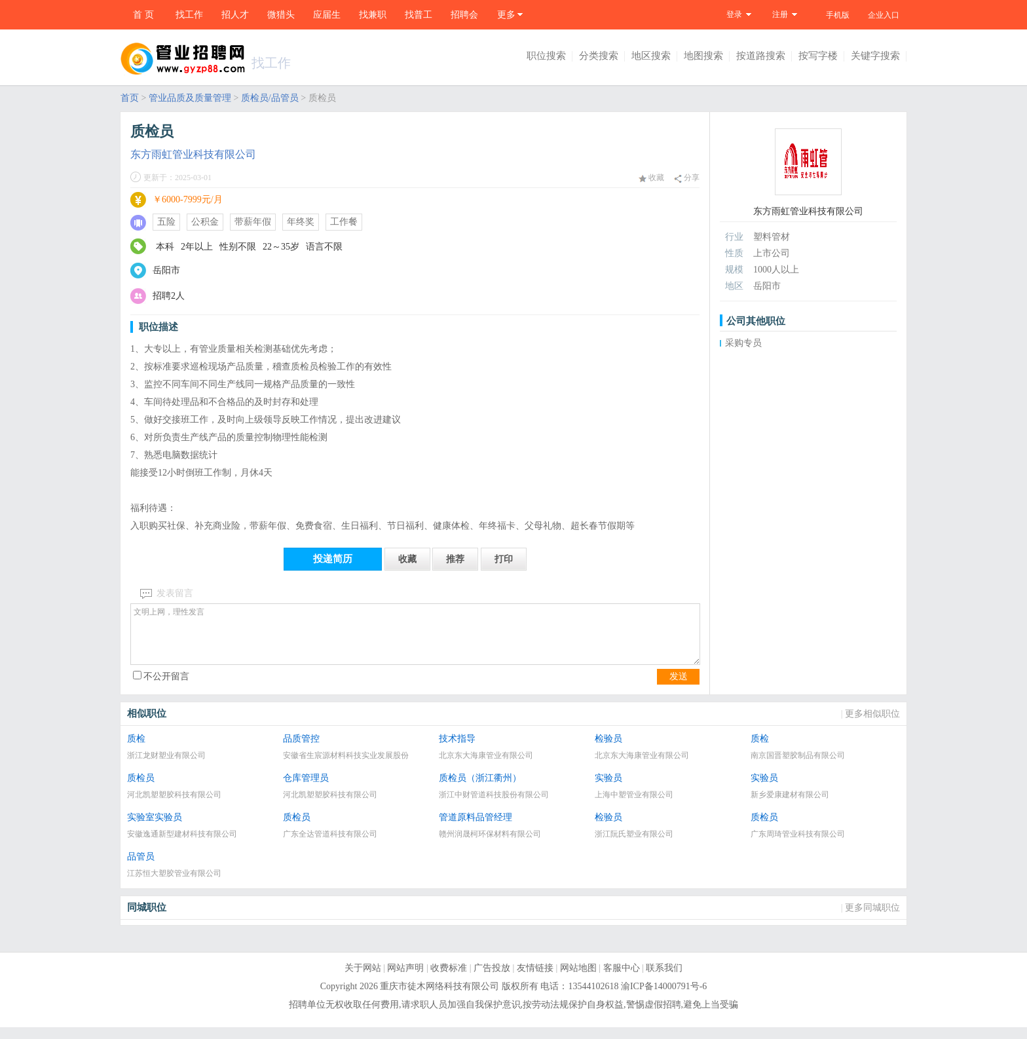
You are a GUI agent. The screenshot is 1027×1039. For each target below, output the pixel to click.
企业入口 (883, 15)
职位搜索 (546, 55)
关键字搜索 (875, 55)
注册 (780, 14)
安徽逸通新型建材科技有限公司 (182, 845)
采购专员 (743, 343)
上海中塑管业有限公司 (634, 806)
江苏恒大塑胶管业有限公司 (174, 885)
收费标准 (448, 980)
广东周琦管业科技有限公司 (798, 845)
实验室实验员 (154, 829)
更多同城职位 (872, 919)
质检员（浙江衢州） (480, 790)
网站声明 (405, 980)
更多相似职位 (872, 725)
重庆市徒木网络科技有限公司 (439, 998)
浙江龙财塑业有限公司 (166, 767)
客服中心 (621, 980)
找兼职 (372, 15)
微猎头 (281, 15)
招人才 (235, 15)
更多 (506, 15)
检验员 (608, 750)
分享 (687, 178)
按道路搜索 (760, 55)
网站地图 (578, 980)
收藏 (651, 177)
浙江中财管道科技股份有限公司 (494, 806)
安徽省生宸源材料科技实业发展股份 (346, 767)
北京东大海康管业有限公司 (486, 767)
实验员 (608, 790)
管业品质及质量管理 (190, 98)
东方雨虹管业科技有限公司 (193, 154)
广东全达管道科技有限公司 (330, 845)
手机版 (838, 15)
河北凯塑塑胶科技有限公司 (174, 806)
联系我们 (664, 980)
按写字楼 (818, 55)
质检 (136, 750)
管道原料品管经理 (475, 829)
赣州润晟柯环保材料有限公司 (490, 845)
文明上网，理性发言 (415, 640)
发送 (678, 688)
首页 (130, 98)
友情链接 (535, 980)
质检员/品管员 (270, 98)
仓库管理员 (306, 790)
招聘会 (464, 15)
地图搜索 (703, 55)
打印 (504, 559)
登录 (734, 14)
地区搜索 (651, 55)
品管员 (141, 868)
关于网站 (363, 980)
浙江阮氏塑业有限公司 (634, 845)
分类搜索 (598, 55)
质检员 (141, 790)
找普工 (418, 15)
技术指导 (457, 750)
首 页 (143, 15)
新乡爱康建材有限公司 (790, 806)
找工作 (189, 15)
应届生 (327, 15)
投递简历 (332, 559)
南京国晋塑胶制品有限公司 (798, 767)
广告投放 (492, 980)
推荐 (455, 559)
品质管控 (301, 750)
